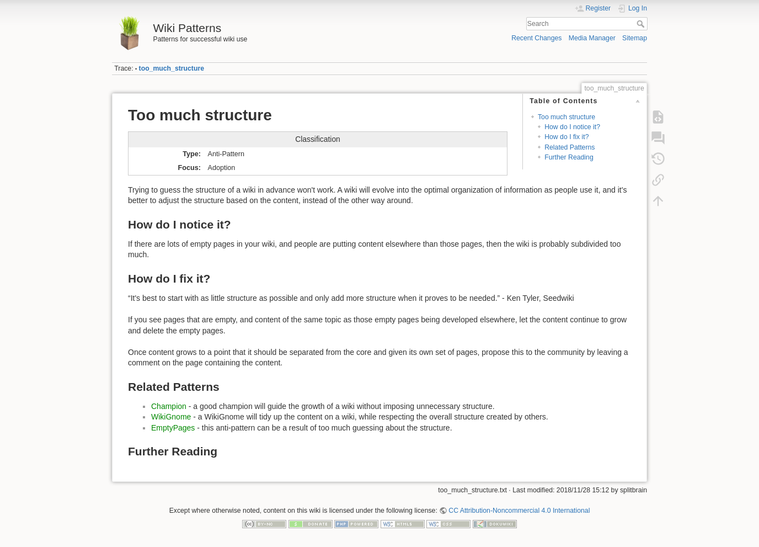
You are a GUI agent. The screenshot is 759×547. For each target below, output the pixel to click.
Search (642, 24)
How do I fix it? (566, 137)
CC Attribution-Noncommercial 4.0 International (519, 510)
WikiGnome (171, 416)
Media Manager (592, 38)
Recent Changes (536, 38)
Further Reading (569, 157)
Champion (168, 406)
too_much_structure (171, 68)
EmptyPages (173, 427)
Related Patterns (569, 147)
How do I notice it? (572, 127)
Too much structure (566, 117)
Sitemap (634, 38)
